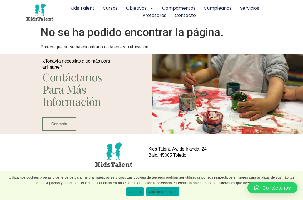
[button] (272, 187)
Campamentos (179, 8)
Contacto (185, 15)
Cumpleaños (218, 8)
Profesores (154, 15)
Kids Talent (82, 8)
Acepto (135, 192)
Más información (163, 192)
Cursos (110, 8)
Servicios (249, 8)
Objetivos (140, 8)
